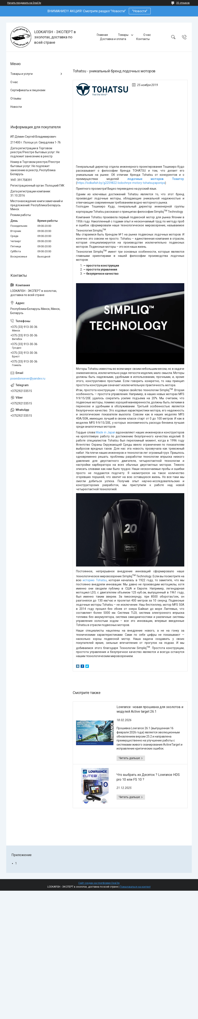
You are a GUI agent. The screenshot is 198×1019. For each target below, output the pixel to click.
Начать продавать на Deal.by (24, 2)
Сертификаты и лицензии (27, 90)
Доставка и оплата (113, 39)
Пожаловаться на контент (135, 886)
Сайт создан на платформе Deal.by (99, 883)
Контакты (143, 39)
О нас (147, 34)
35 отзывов (183, 2)
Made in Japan (105, 432)
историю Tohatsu (95, 580)
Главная (102, 34)
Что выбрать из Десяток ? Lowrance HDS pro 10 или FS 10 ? (148, 777)
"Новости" (139, 11)
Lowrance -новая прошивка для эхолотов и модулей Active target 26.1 (150, 709)
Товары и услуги (21, 73)
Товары (123, 34)
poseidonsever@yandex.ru (27, 378)
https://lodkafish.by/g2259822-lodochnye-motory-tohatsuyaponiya (121, 182)
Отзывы (15, 98)
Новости (16, 106)
